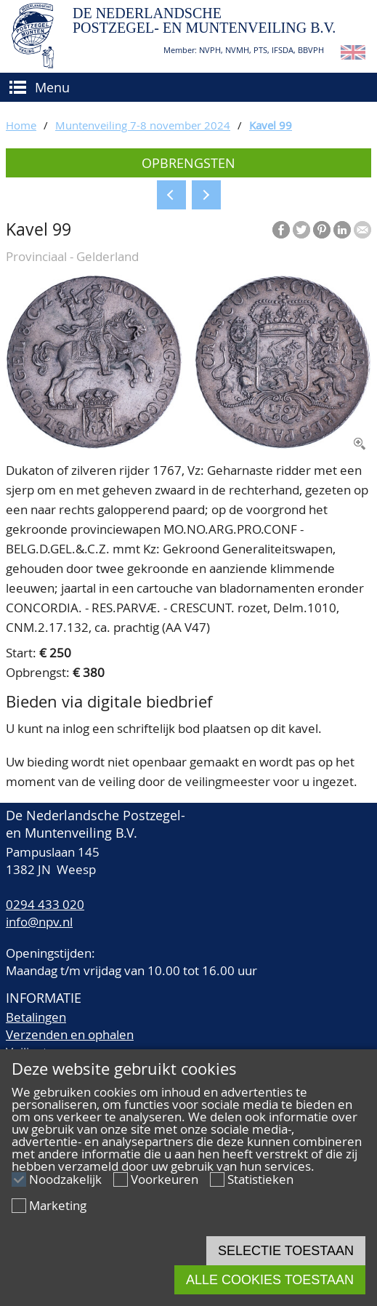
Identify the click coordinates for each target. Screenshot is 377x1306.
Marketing (57, 1205)
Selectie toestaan (286, 1250)
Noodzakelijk (65, 1179)
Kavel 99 (270, 125)
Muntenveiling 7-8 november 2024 (142, 125)
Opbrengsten (188, 163)
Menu (52, 87)
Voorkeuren (164, 1179)
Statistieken (260, 1179)
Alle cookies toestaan (270, 1280)
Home (21, 125)
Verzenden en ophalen (70, 1034)
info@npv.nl (39, 921)
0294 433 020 (45, 904)
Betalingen (36, 1017)
